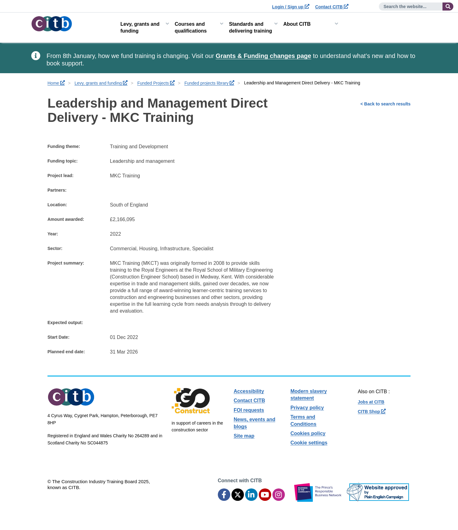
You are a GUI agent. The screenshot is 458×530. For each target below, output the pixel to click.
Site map (244, 436)
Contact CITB (332, 6)
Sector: (54, 248)
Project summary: (65, 263)
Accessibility (249, 391)
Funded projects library (209, 83)
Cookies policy (308, 433)
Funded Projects (156, 83)
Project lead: (60, 175)
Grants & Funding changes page (263, 55)
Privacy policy (307, 407)
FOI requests (249, 410)
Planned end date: (66, 351)
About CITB (297, 24)
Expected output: (65, 322)
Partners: (56, 190)
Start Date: (58, 337)
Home (56, 83)
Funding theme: (63, 146)
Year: (52, 233)
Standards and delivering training (250, 27)
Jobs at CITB (371, 401)
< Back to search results (386, 103)
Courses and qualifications (191, 27)
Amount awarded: (65, 219)
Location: (57, 204)
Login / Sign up (290, 6)
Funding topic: (62, 160)
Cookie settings (308, 442)
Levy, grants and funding (139, 27)
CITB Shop (372, 411)
